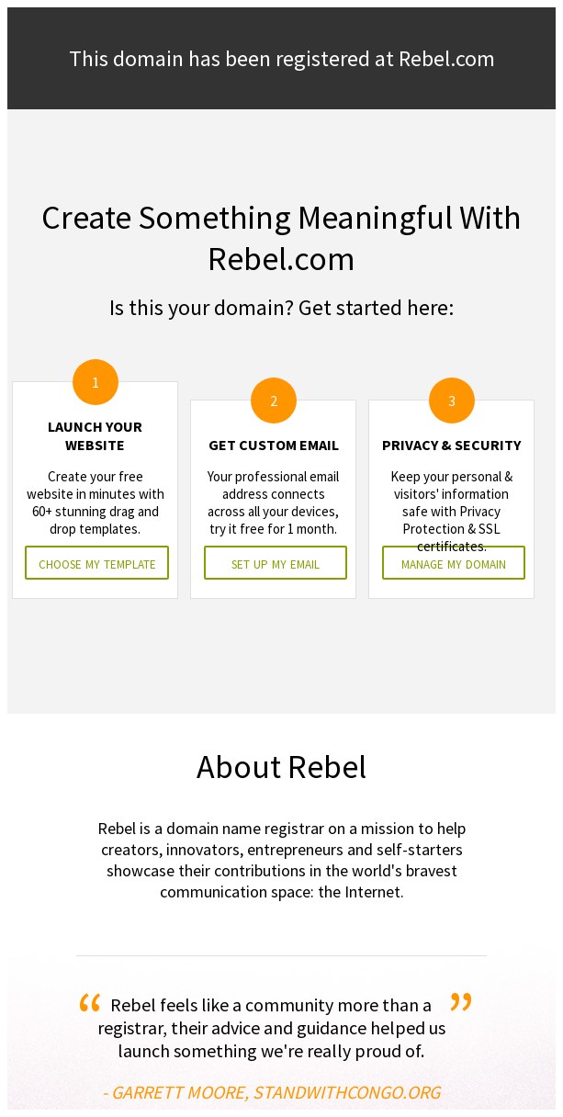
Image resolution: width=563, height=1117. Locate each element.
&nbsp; (281, 558)
